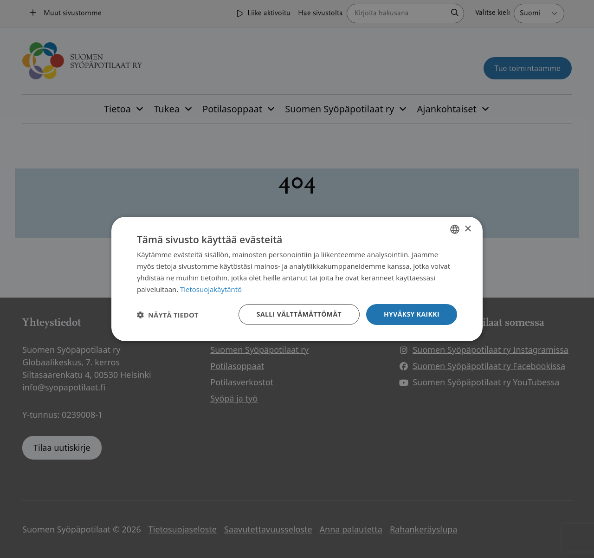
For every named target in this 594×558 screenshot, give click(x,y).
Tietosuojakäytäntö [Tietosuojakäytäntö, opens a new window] (211, 289)
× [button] (467, 228)
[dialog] (297, 279)
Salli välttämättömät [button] (299, 314)
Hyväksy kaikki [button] (411, 314)
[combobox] (454, 229)
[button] (168, 315)
